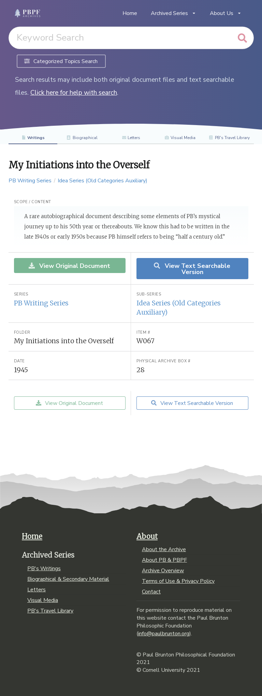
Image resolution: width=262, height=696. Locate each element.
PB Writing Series (30, 180)
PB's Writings (44, 568)
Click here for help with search (73, 92)
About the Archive (164, 549)
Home (129, 13)
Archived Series (173, 13)
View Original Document (69, 266)
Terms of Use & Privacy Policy (178, 581)
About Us (226, 13)
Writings (33, 137)
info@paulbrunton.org (163, 633)
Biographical (82, 137)
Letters (131, 137)
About (147, 536)
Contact (151, 591)
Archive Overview (163, 570)
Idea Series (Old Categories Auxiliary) (102, 180)
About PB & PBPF (164, 560)
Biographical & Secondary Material (68, 579)
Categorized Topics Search (61, 61)
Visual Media (179, 137)
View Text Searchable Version (192, 269)
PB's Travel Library (229, 137)
